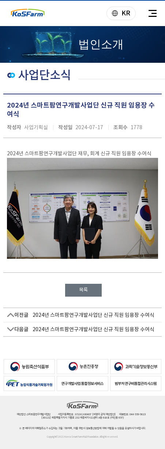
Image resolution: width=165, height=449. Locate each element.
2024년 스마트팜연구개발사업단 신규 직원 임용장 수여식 (93, 315)
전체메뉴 (152, 13)
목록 (83, 290)
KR (118, 14)
